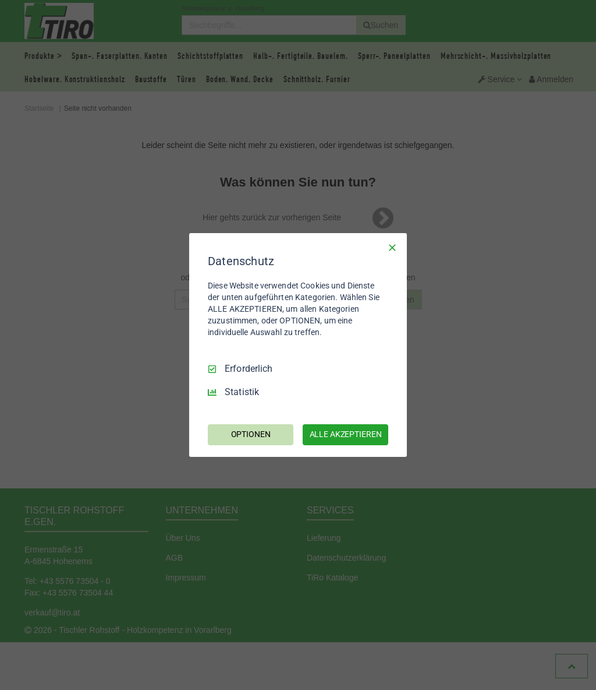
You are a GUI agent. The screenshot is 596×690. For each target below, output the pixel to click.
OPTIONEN (251, 434)
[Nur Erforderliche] (392, 247)
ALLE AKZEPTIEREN (346, 434)
